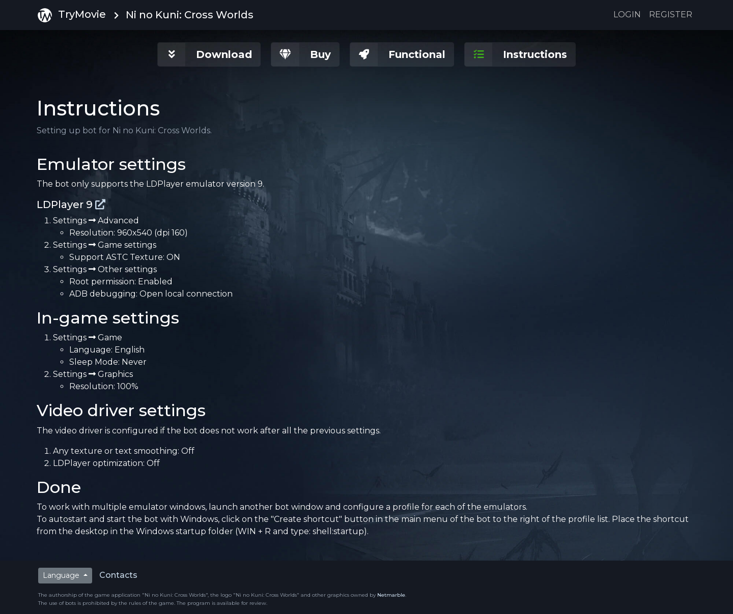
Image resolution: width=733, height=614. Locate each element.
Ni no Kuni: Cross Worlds (189, 15)
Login (627, 14)
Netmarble (391, 595)
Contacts (118, 575)
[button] (209, 54)
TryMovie (71, 15)
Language (62, 575)
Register (670, 14)
